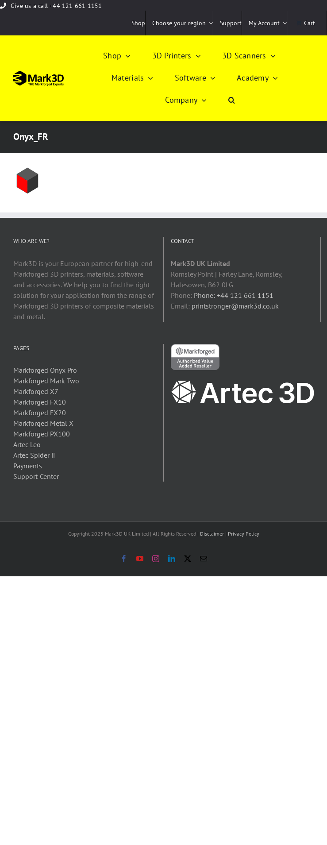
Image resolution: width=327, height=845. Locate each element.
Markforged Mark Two (46, 380)
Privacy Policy (243, 533)
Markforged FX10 (39, 401)
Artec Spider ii (34, 455)
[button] (231, 100)
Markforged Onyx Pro (45, 370)
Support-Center (36, 476)
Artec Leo (27, 444)
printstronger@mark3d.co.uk (235, 305)
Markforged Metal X (43, 423)
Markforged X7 (35, 391)
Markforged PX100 (41, 433)
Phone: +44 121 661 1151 (233, 295)
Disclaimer (212, 533)
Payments (27, 465)
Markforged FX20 (39, 412)
